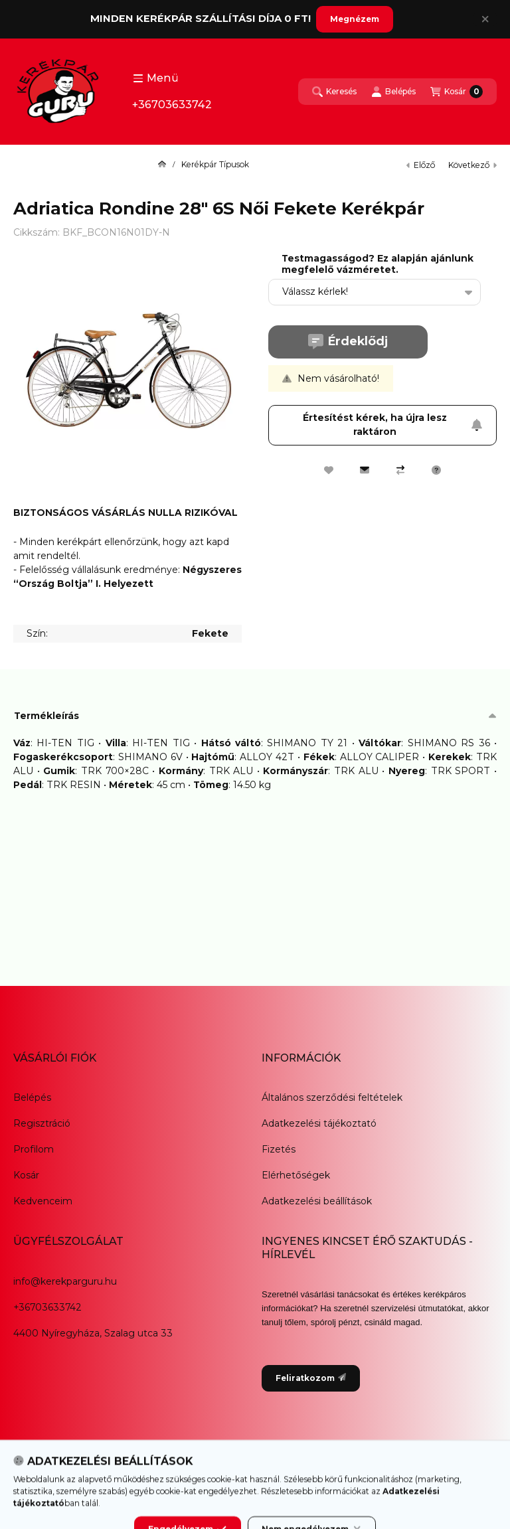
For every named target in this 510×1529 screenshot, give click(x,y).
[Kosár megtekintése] (456, 91)
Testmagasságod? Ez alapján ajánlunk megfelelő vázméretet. (377, 264)
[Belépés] (393, 91)
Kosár (26, 1175)
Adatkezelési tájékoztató (319, 1123)
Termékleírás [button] (46, 716)
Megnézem (354, 19)
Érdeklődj (347, 341)
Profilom (33, 1149)
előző (420, 165)
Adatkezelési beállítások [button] (317, 1201)
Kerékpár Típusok (215, 164)
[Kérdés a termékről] (436, 470)
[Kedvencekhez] (328, 470)
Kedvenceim (42, 1201)
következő (472, 165)
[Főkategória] (162, 164)
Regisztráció (41, 1123)
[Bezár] (485, 19)
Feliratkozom (311, 1378)
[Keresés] (334, 91)
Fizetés (279, 1149)
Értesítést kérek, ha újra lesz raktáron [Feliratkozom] (393, 425)
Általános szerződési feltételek (332, 1097)
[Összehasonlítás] (400, 470)
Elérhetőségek (296, 1175)
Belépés (32, 1097)
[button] (156, 78)
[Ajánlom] (364, 470)
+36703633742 (172, 104)
